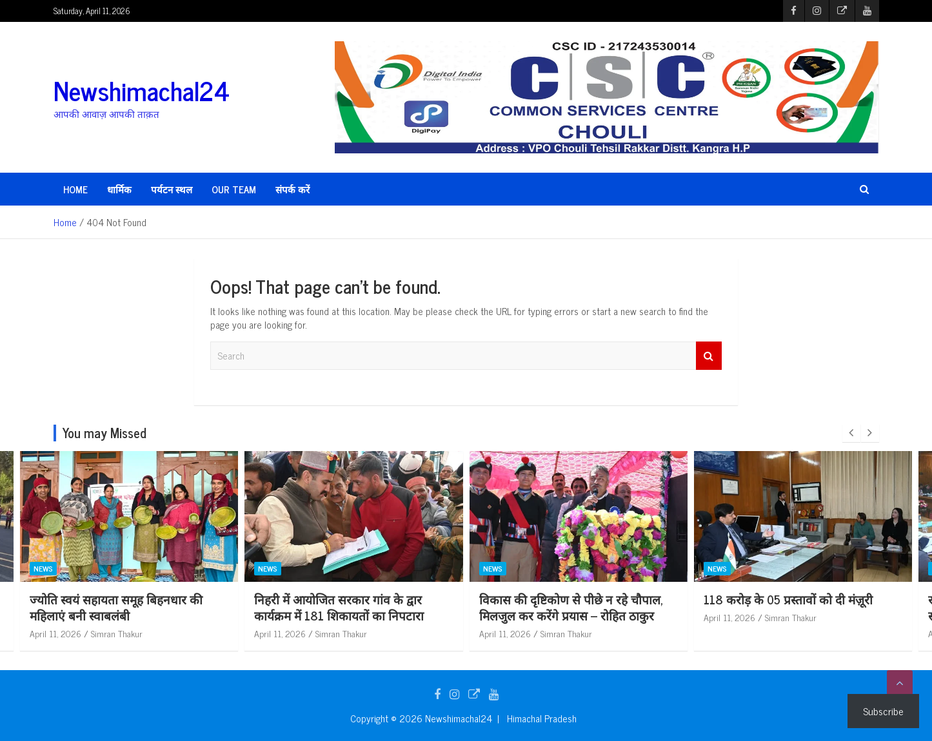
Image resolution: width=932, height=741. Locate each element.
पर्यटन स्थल (171, 189)
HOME (75, 189)
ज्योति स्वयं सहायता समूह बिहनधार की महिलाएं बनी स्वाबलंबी (341, 607)
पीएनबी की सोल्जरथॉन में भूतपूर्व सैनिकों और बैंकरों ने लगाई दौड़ (121, 607)
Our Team (234, 189)
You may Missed (104, 432)
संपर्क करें (292, 189)
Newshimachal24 (142, 90)
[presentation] (851, 433)
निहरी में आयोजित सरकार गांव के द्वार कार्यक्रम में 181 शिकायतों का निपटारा (564, 607)
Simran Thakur (117, 633)
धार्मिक (119, 189)
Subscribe (883, 710)
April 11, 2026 (56, 633)
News (44, 569)
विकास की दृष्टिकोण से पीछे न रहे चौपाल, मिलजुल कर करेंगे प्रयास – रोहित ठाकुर (796, 607)
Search (709, 356)
